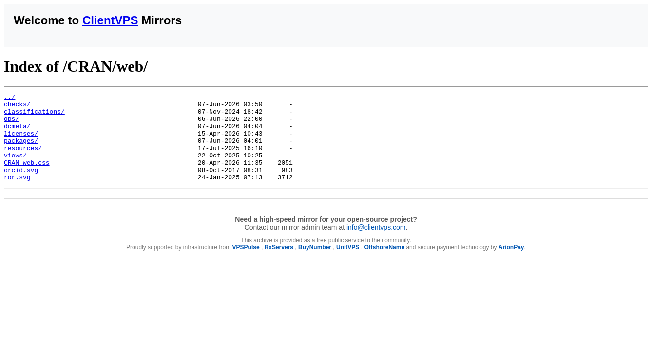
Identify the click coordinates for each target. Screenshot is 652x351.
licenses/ (21, 141)
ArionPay (511, 264)
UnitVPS (347, 264)
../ (9, 98)
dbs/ (11, 124)
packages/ (21, 150)
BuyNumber (314, 264)
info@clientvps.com (376, 245)
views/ (15, 168)
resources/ (23, 159)
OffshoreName (384, 264)
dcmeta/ (17, 133)
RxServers (279, 264)
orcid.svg (21, 185)
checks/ (17, 106)
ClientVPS (110, 20)
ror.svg (17, 194)
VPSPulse (246, 264)
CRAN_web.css (27, 177)
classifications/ (34, 115)
